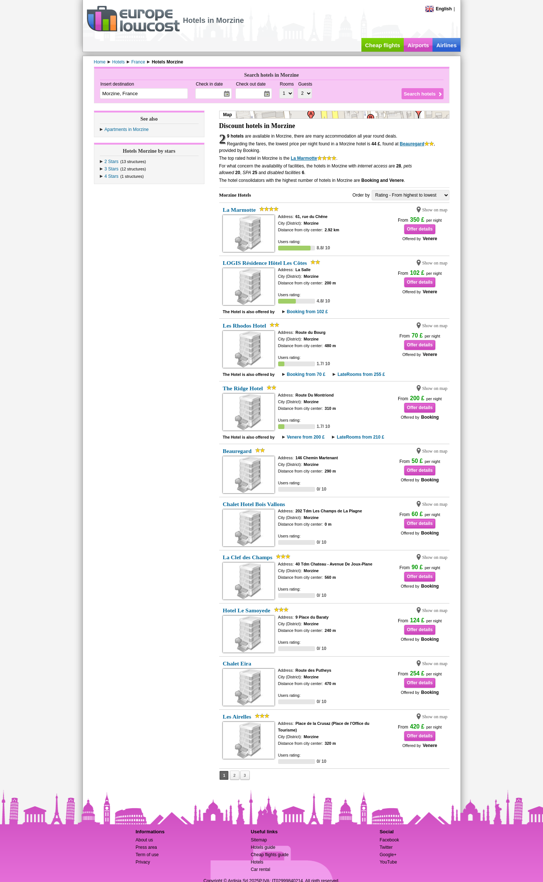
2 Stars (112, 161)
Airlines (446, 45)
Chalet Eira (237, 663)
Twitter (385, 847)
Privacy (143, 862)
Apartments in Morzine (127, 129)
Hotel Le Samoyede (246, 610)
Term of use (147, 854)
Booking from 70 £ (306, 374)
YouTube (388, 862)
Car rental (260, 869)
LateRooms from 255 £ (361, 374)
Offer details (419, 229)
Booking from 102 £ (307, 311)
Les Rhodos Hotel (244, 325)
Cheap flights (382, 45)
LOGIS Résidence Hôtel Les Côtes (265, 263)
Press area (146, 847)
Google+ (387, 854)
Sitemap (259, 840)
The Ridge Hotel (243, 388)
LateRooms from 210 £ (360, 437)
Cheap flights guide (270, 854)
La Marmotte (304, 158)
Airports (418, 45)
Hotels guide (263, 847)
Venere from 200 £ (306, 437)
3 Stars (112, 169)
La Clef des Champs (248, 557)
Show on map (435, 209)
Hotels (257, 862)
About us (144, 840)
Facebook (389, 840)
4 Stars (112, 176)
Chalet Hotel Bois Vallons (254, 504)
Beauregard (412, 143)
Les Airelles (237, 716)
